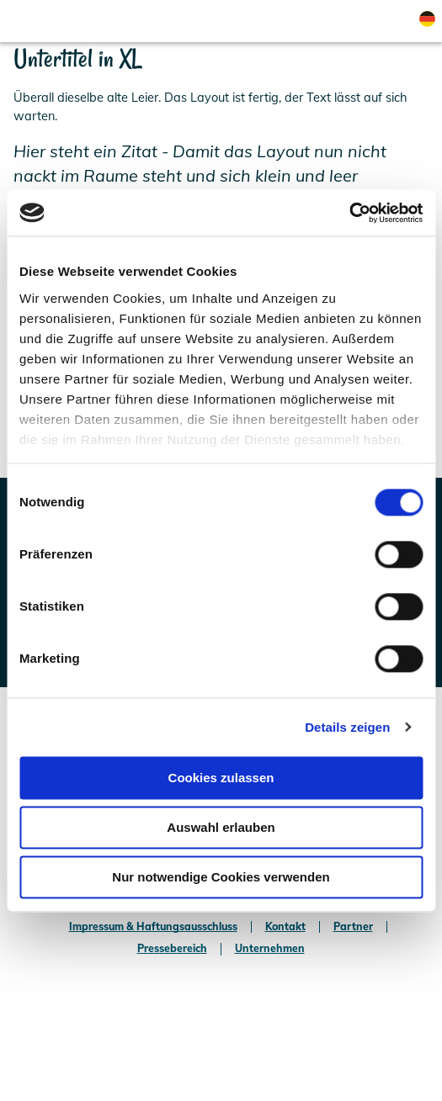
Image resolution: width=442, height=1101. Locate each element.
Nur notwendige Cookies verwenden (220, 877)
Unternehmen (270, 949)
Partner (353, 927)
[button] (280, 21)
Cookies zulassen (221, 777)
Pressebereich (172, 949)
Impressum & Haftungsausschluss (153, 927)
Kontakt (285, 927)
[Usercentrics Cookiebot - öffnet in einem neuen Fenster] (349, 213)
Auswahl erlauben (220, 827)
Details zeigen (347, 727)
